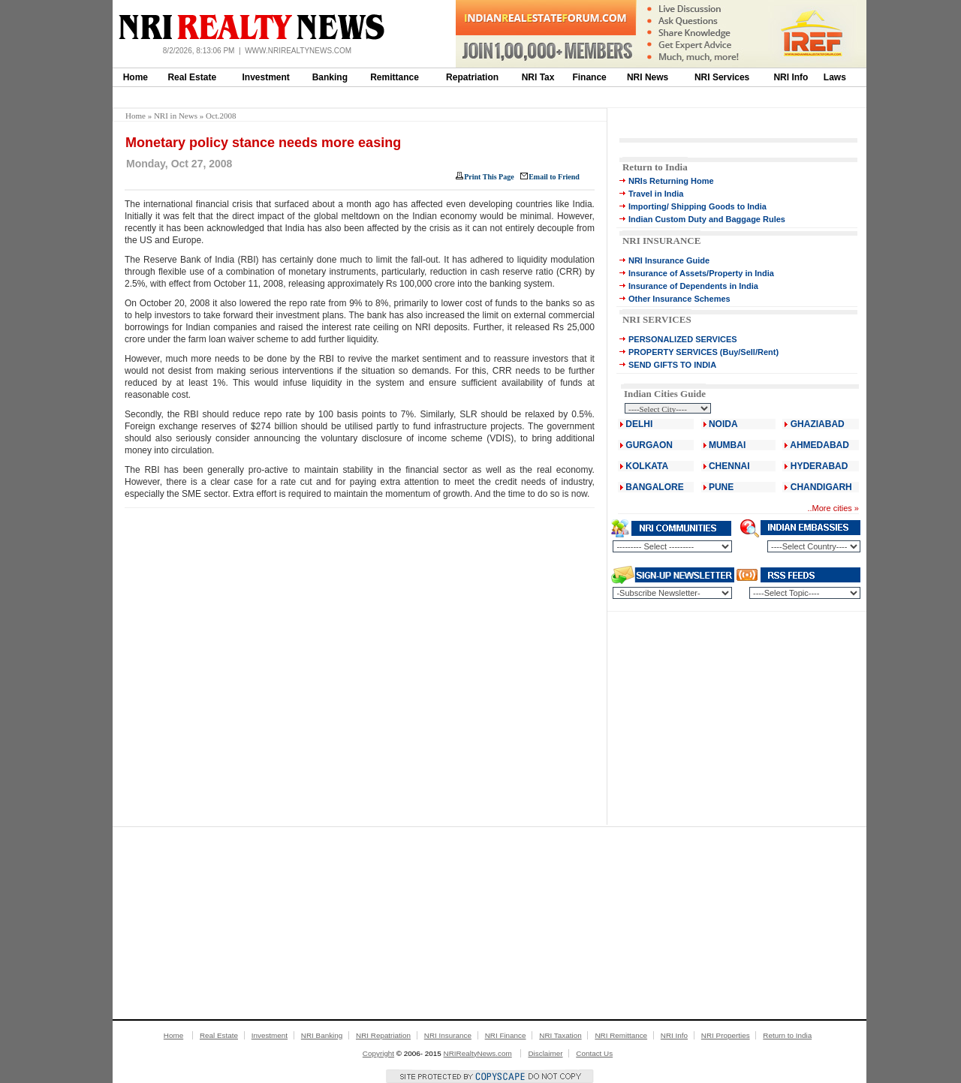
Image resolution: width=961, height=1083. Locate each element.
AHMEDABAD (819, 445)
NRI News (647, 77)
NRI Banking (321, 1035)
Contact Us (594, 1053)
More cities (832, 508)
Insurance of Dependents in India (693, 285)
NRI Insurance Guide (668, 260)
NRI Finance (505, 1035)
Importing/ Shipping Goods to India (697, 206)
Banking (330, 77)
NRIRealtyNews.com (478, 1053)
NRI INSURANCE (661, 240)
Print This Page (489, 177)
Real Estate (191, 77)
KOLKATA (646, 466)
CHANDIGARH (821, 487)
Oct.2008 (221, 115)
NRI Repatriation (383, 1035)
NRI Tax (538, 77)
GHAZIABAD (818, 424)
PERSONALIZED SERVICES (682, 339)
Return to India (655, 167)
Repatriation (472, 77)
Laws (835, 77)
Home (135, 77)
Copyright (378, 1053)
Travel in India (655, 193)
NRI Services (721, 77)
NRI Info (790, 77)
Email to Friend (554, 177)
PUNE (720, 487)
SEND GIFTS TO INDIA (672, 364)
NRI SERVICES (656, 319)
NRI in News (175, 115)
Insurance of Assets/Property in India (701, 273)
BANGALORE (654, 487)
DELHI (638, 424)
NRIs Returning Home (671, 180)
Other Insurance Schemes (679, 298)
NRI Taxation (560, 1035)
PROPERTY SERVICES (673, 351)
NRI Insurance (447, 1035)
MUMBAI (727, 445)
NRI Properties (725, 1035)
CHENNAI (729, 466)
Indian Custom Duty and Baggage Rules (706, 219)
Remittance (394, 77)
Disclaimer (545, 1053)
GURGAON (649, 445)
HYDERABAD (819, 466)
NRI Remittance (621, 1035)
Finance (589, 77)
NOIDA (723, 424)
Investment (266, 77)
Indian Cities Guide (665, 393)
